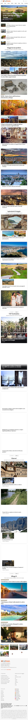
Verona (8, 23)
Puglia (6, 600)
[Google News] (18, 705)
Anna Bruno (6, 19)
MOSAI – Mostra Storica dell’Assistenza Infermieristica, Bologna (10, 96)
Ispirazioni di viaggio (14, 211)
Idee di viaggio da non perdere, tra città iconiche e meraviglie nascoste (14, 49)
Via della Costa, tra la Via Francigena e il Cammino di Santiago (12, 568)
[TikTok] (21, 705)
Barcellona (4, 341)
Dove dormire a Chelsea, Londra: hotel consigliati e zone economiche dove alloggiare (13, 409)
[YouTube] (17, 705)
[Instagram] (19, 705)
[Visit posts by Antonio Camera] (21, 652)
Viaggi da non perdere (14, 47)
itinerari (4, 513)
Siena (2, 66)
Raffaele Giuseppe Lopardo (23, 646)
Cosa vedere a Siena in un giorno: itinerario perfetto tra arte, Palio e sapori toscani (13, 76)
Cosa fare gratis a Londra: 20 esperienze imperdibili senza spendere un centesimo (11, 366)
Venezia (8, 29)
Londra (3, 368)
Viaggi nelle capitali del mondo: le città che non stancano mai (14, 315)
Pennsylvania (3, 115)
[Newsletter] (26, 705)
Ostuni (2, 600)
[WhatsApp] (23, 705)
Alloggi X (14, 576)
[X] (15, 705)
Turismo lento (7, 513)
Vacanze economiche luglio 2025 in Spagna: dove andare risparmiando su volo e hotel (13, 259)
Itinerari (14, 458)
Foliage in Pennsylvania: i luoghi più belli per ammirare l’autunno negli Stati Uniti (12, 125)
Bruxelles (8, 41)
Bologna (2, 94)
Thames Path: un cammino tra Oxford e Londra (11, 512)
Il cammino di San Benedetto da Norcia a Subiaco (12, 484)
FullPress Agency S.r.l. (16, 716)
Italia (8, 35)
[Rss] (25, 705)
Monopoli (2, 622)
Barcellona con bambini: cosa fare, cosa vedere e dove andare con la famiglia (13, 339)
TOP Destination (14, 314)
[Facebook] (14, 705)
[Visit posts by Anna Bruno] (3, 19)
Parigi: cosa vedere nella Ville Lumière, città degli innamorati (12, 207)
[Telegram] (22, 705)
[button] (2, 1)
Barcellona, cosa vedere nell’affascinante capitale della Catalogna (13, 166)
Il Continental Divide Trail (7, 539)
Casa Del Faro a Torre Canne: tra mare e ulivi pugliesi (14, 581)
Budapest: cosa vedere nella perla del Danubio (11, 186)
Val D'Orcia (5, 11)
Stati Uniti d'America (9, 115)
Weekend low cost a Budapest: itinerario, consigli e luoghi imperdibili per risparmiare (12, 430)
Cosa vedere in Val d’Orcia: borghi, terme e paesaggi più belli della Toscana (13, 15)
